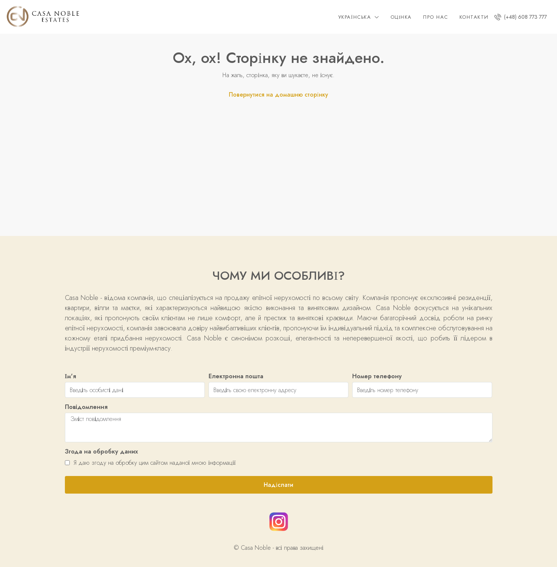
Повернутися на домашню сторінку (278, 94)
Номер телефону (377, 376)
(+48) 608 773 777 (520, 17)
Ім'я (70, 376)
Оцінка (401, 17)
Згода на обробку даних (101, 451)
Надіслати (278, 484)
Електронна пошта (236, 376)
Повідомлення (86, 407)
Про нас (435, 17)
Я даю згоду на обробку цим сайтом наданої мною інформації (150, 462)
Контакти (474, 17)
